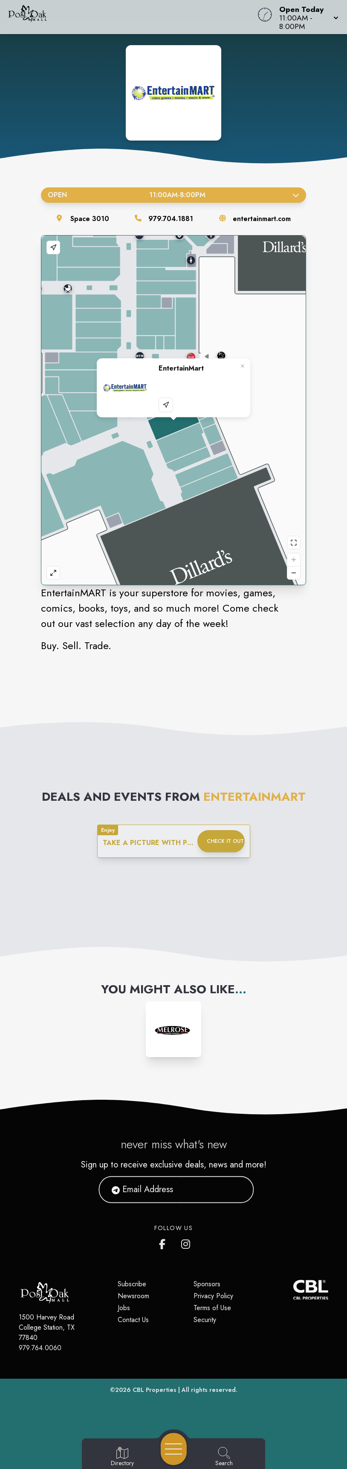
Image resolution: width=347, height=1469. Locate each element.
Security (205, 1320)
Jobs (124, 1308)
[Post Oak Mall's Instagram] (186, 1242)
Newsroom (133, 1296)
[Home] (132, 17)
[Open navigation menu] (173, 1449)
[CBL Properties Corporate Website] (294, 1290)
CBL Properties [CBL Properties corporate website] (154, 1390)
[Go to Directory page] (122, 1457)
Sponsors (207, 1284)
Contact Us (133, 1320)
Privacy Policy (213, 1296)
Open (173, 195)
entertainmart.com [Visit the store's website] (262, 219)
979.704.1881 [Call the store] (170, 219)
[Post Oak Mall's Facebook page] (164, 1242)
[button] (306, 17)
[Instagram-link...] (173, 1029)
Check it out (225, 841)
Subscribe (132, 1284)
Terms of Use (212, 1308)
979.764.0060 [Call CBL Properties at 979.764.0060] (40, 1348)
